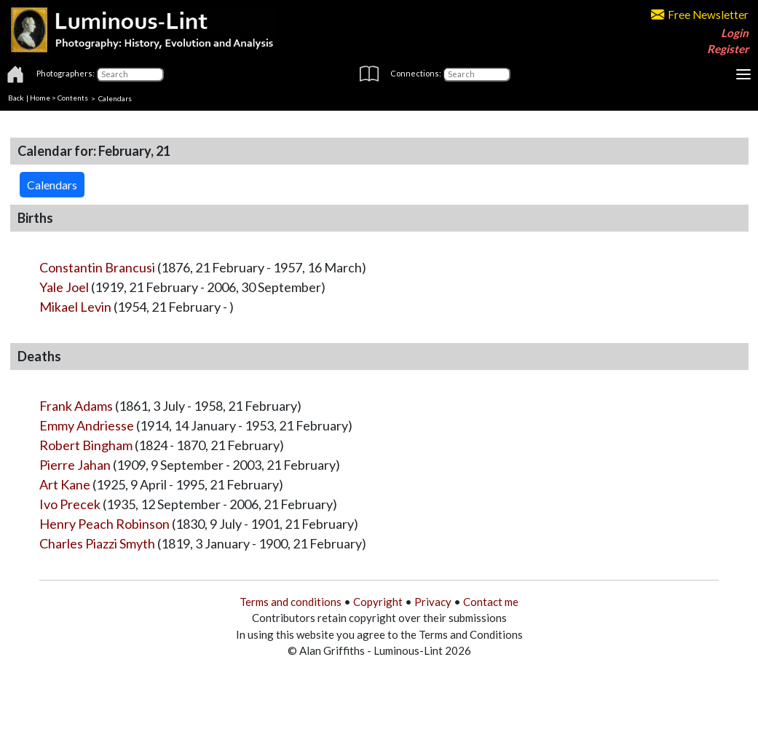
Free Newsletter (700, 15)
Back (16, 97)
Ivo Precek (69, 504)
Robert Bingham (86, 445)
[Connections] (476, 74)
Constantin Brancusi (97, 267)
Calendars (115, 97)
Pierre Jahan (75, 465)
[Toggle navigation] (743, 74)
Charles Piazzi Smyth (97, 543)
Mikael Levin (75, 307)
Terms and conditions (291, 601)
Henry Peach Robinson (104, 524)
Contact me (490, 601)
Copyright (378, 601)
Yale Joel (64, 287)
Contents (73, 97)
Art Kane (64, 484)
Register (728, 48)
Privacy (432, 601)
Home (40, 97)
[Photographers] (130, 74)
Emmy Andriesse (86, 425)
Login (735, 32)
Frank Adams (76, 406)
